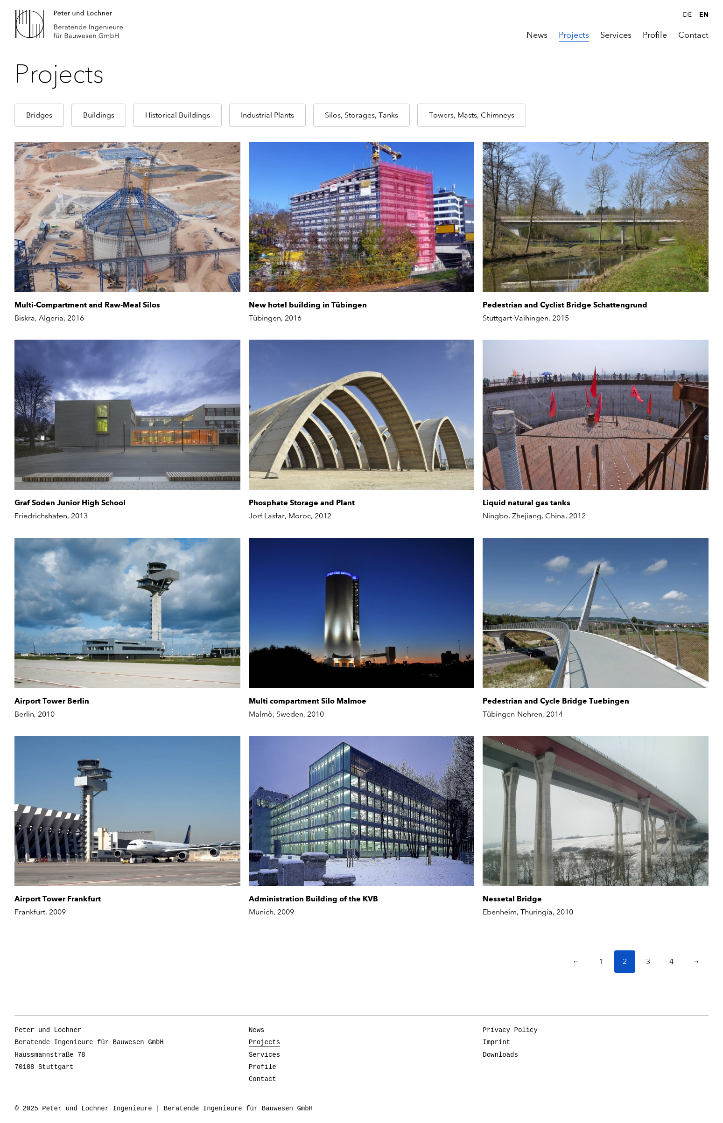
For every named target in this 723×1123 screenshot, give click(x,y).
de (687, 15)
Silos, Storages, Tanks (361, 115)
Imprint (496, 1042)
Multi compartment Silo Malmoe (307, 701)
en (704, 14)
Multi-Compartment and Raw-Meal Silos (87, 304)
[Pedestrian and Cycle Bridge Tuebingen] (595, 613)
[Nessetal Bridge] (595, 811)
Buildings (98, 115)
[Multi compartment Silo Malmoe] (361, 613)
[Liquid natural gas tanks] (595, 415)
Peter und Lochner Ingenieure (72, 24)
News (537, 35)
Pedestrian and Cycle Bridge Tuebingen (556, 701)
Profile (655, 35)
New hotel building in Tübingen (308, 304)
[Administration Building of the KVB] (361, 811)
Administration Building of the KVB (313, 898)
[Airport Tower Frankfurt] (127, 811)
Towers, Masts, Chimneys (471, 115)
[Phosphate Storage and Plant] (361, 415)
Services (616, 35)
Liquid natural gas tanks (526, 502)
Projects (574, 35)
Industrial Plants (267, 115)
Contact (693, 35)
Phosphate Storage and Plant (302, 502)
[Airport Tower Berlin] (127, 613)
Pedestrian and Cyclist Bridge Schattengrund (565, 304)
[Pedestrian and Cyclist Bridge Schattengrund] (595, 217)
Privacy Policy (510, 1030)
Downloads (500, 1055)
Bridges (39, 115)
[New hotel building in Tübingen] (361, 217)
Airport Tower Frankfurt (57, 898)
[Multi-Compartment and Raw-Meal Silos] (127, 217)
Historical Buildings (177, 115)
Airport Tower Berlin (51, 701)
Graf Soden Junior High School (70, 502)
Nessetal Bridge (512, 898)
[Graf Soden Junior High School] (127, 415)
